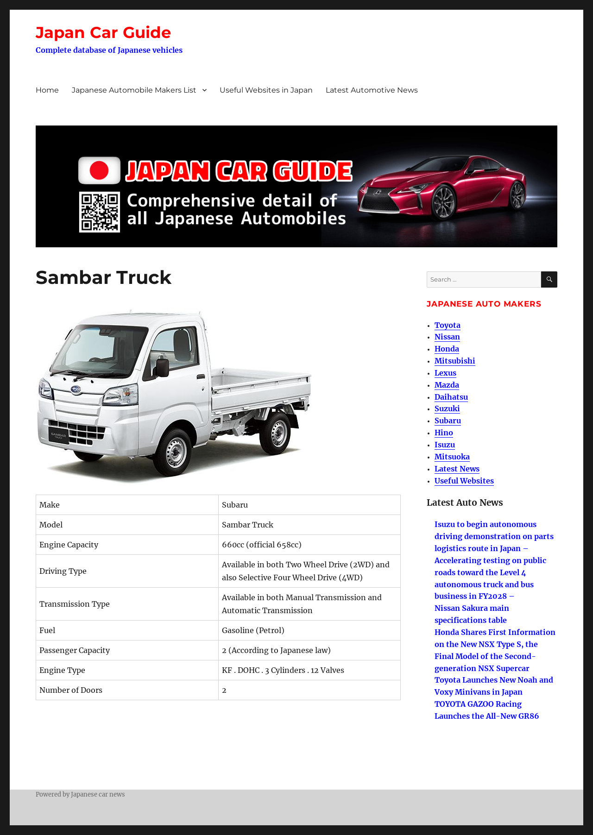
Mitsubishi (455, 360)
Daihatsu (451, 397)
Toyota (448, 325)
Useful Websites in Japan (266, 90)
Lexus (445, 372)
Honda (447, 348)
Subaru (448, 420)
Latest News (457, 468)
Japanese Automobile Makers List (134, 90)
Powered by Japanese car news (80, 794)
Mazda (447, 384)
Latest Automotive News (372, 90)
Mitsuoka (452, 456)
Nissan (447, 336)
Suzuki (447, 408)
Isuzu (445, 444)
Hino (444, 432)
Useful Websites (464, 480)
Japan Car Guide (103, 32)
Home (47, 90)
